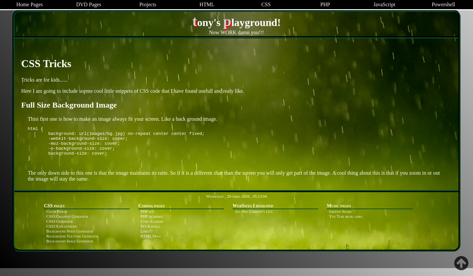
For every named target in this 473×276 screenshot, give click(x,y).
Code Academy (152, 229)
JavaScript (384, 4)
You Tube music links (345, 224)
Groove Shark (340, 219)
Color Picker (56, 219)
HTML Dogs (151, 244)
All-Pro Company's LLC (254, 219)
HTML (206, 4)
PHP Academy (152, 224)
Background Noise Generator (69, 239)
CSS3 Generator (59, 229)
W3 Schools (150, 234)
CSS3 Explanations (61, 234)
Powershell (443, 4)
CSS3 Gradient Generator (67, 224)
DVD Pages (88, 4)
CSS (266, 4)
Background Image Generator (69, 249)
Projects (147, 4)
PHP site (147, 219)
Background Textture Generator (72, 244)
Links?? (147, 239)
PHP (325, 4)
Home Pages (29, 4)
